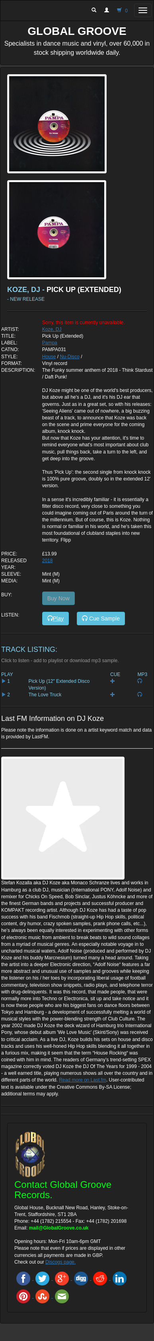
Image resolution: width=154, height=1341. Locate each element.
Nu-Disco (69, 356)
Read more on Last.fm (82, 1080)
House (49, 356)
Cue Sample (101, 618)
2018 (47, 560)
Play (55, 618)
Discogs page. (60, 1262)
